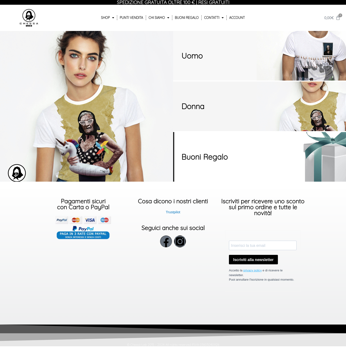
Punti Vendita (131, 18)
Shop (107, 18)
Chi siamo (159, 18)
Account (237, 18)
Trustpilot (173, 212)
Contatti (214, 18)
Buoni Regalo (187, 18)
